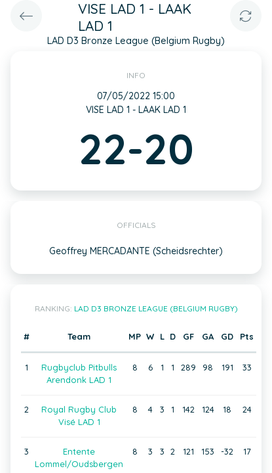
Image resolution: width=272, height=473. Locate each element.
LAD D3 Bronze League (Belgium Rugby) (156, 308)
